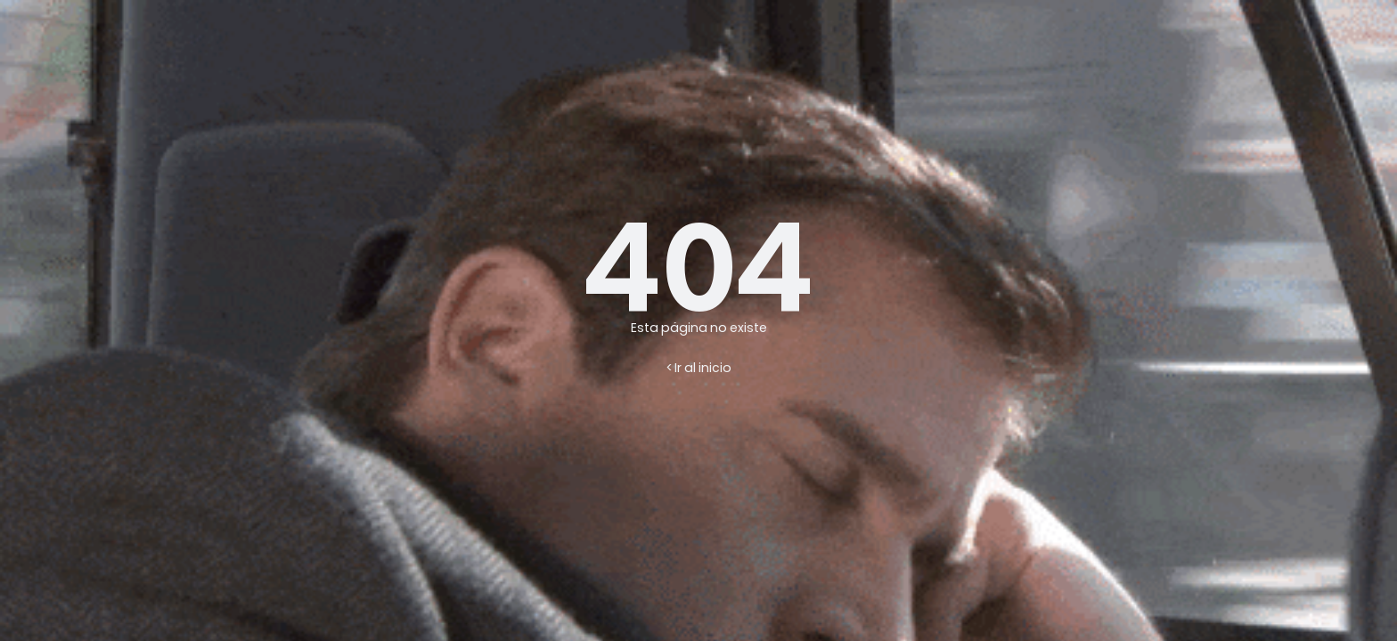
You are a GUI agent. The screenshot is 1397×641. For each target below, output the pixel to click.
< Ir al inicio (698, 368)
